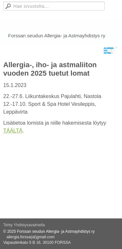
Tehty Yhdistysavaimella (24, 225)
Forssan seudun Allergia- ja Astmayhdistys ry (56, 35)
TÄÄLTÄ (12, 130)
